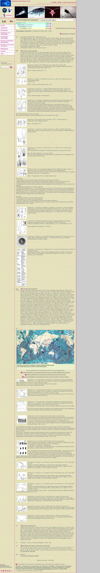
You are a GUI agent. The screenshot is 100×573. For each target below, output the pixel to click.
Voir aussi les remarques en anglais (29, 556)
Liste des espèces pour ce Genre (64, 28)
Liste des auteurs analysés (30, 50)
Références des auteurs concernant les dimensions (36, 545)
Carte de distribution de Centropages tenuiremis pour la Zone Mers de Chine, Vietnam (46, 377)
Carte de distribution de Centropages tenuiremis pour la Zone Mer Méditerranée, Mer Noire (46, 372)
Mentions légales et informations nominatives (6, 566)
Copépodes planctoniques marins (21, 1)
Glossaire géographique (29, 525)
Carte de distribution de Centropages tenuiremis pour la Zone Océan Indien (46, 374)
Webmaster (2, 564)
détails (47, 23)
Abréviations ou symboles (68, 33)
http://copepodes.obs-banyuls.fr (43, 569)
